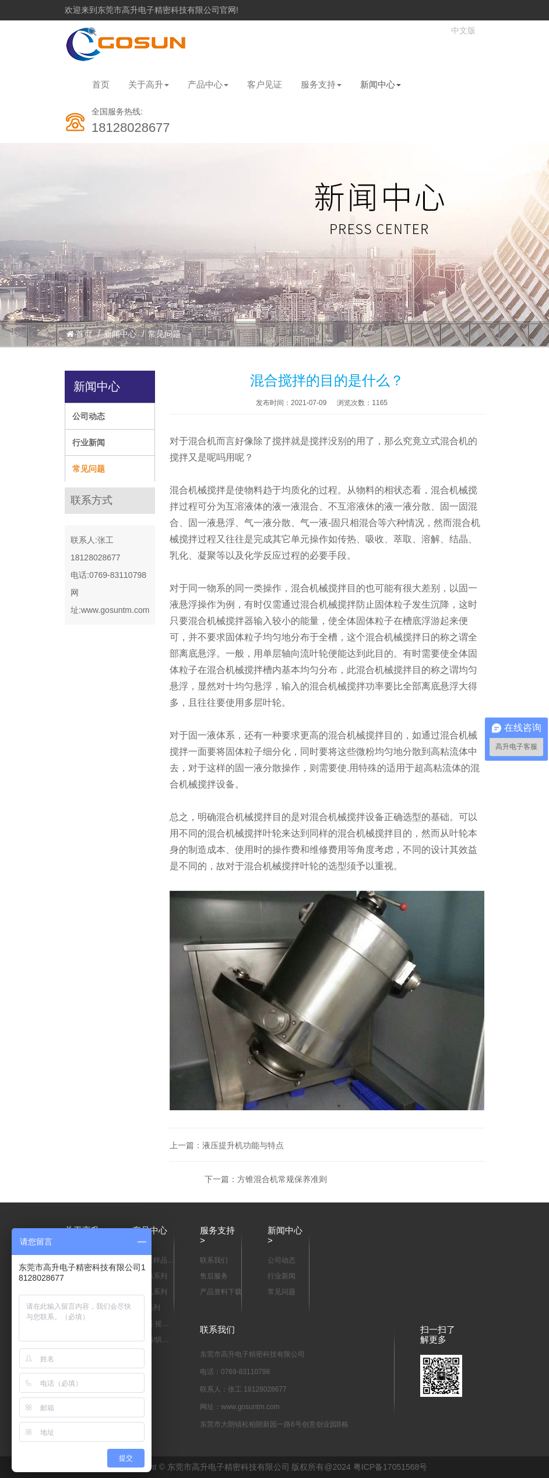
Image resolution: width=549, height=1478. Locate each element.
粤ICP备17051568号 (390, 1467)
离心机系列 (149, 1292)
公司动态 (88, 416)
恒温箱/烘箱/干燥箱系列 (151, 1340)
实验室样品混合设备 (153, 1261)
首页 (101, 84)
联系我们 (214, 1260)
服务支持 (321, 84)
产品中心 (208, 84)
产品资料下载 (221, 1292)
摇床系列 (146, 1307)
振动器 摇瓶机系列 (150, 1324)
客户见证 (264, 84)
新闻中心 (380, 84)
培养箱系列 (149, 1276)
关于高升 (148, 84)
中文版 (463, 30)
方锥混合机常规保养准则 (282, 1179)
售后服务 (214, 1276)
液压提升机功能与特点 (243, 1145)
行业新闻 (88, 442)
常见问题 (164, 334)
